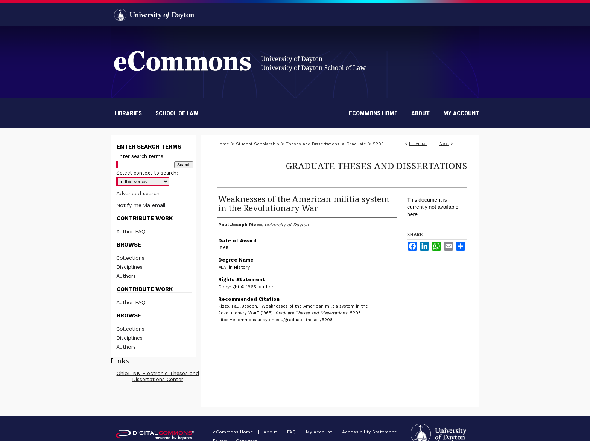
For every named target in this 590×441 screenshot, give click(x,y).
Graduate (356, 144)
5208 (378, 144)
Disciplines (129, 267)
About (270, 432)
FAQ (292, 432)
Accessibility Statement (369, 432)
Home (223, 144)
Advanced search (138, 193)
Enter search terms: (140, 156)
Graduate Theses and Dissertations (376, 165)
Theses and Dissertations (312, 144)
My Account (319, 432)
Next (444, 143)
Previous (418, 143)
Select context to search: (147, 173)
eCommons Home (234, 432)
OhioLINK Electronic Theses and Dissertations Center (158, 376)
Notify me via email (141, 205)
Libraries (128, 113)
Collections (130, 258)
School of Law (176, 113)
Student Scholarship (257, 144)
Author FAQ (131, 231)
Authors (126, 276)
